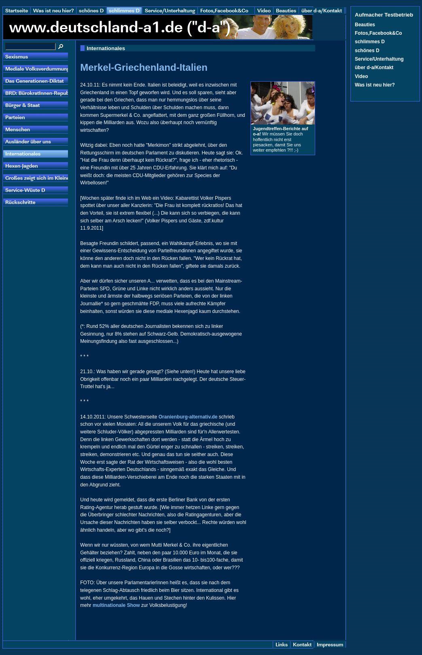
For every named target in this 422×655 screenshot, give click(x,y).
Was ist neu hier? (375, 85)
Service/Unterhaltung (379, 59)
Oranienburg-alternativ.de (188, 417)
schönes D (367, 50)
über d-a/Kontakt (374, 67)
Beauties (365, 24)
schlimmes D (370, 41)
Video (361, 76)
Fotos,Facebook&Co (378, 33)
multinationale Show (116, 605)
